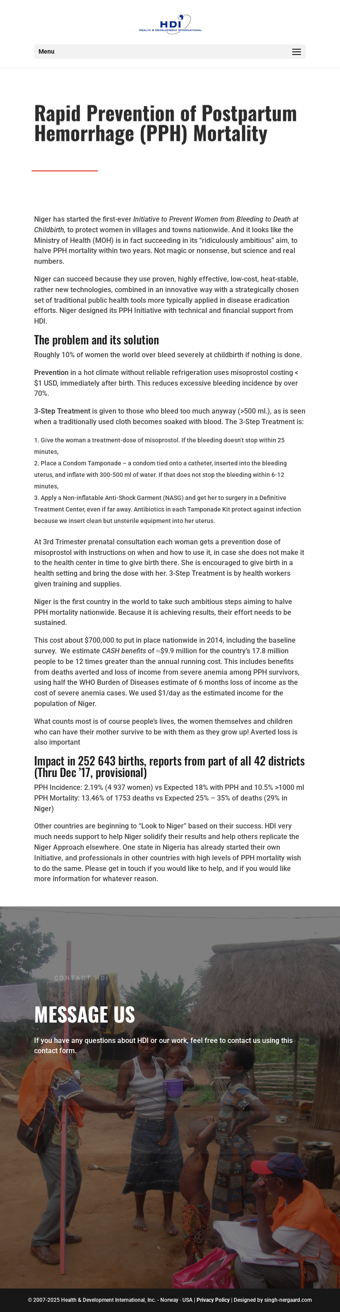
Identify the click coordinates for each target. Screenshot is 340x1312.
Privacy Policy (213, 1300)
